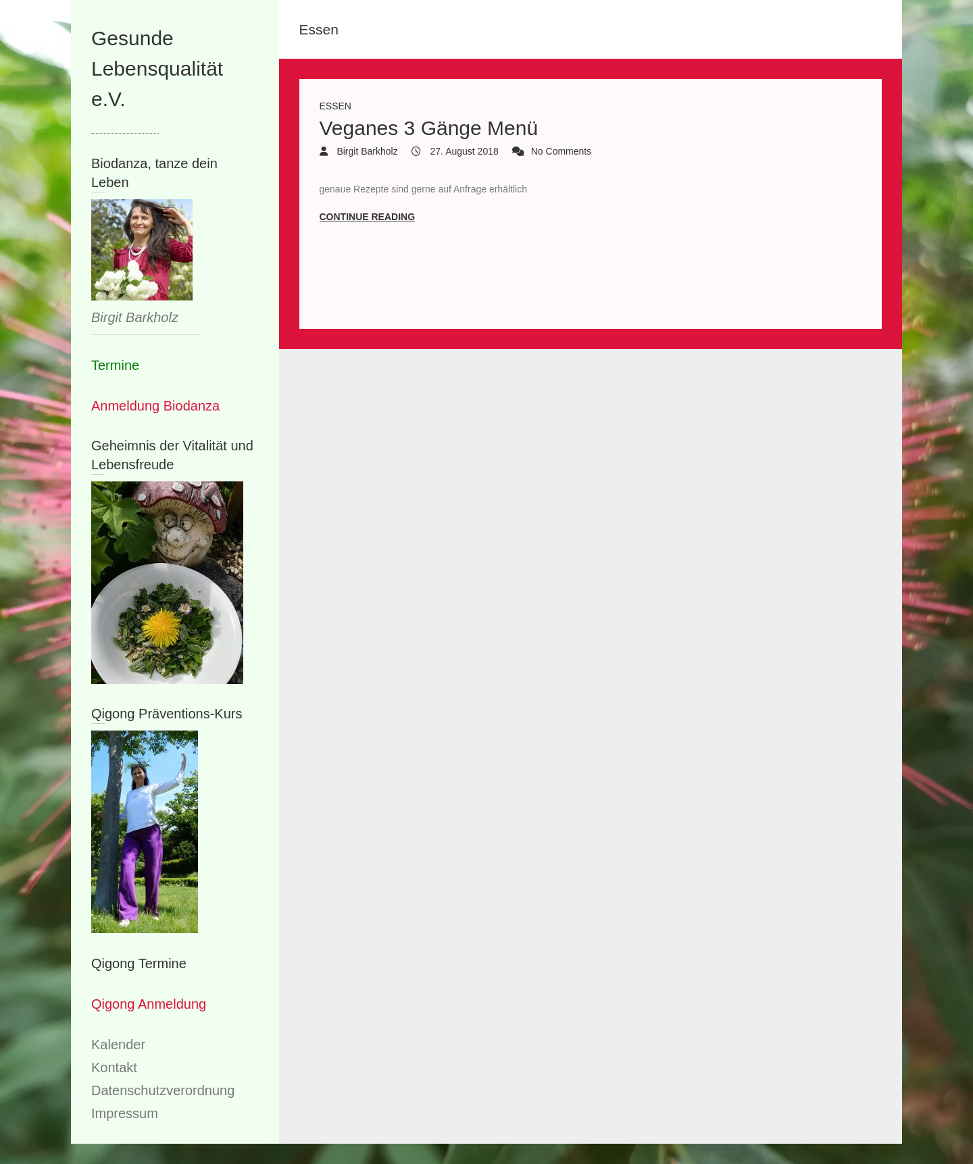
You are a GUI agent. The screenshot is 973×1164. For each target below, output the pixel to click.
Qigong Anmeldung (148, 1004)
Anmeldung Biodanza (155, 405)
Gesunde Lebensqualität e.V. (157, 68)
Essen (335, 106)
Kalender (118, 1044)
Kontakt (114, 1067)
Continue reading (368, 216)
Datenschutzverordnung (162, 1090)
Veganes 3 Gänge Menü (429, 128)
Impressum (124, 1113)
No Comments (561, 151)
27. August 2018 (463, 151)
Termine (115, 365)
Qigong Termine (138, 963)
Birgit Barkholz (366, 151)
